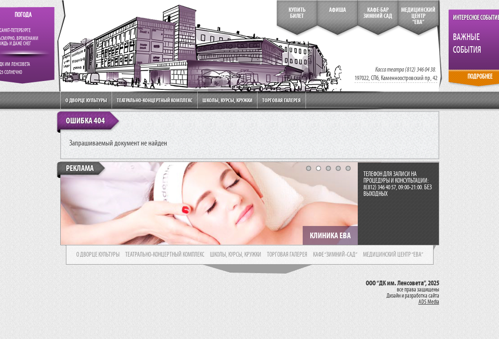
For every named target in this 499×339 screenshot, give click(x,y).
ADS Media (429, 302)
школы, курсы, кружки (235, 254)
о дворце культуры (98, 254)
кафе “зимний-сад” (335, 254)
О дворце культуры (86, 100)
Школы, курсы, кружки (227, 100)
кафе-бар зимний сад (377, 13)
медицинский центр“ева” (418, 16)
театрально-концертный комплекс (164, 254)
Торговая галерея (281, 100)
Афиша (337, 10)
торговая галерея (287, 254)
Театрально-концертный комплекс (155, 100)
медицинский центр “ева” (393, 254)
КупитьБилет (297, 13)
